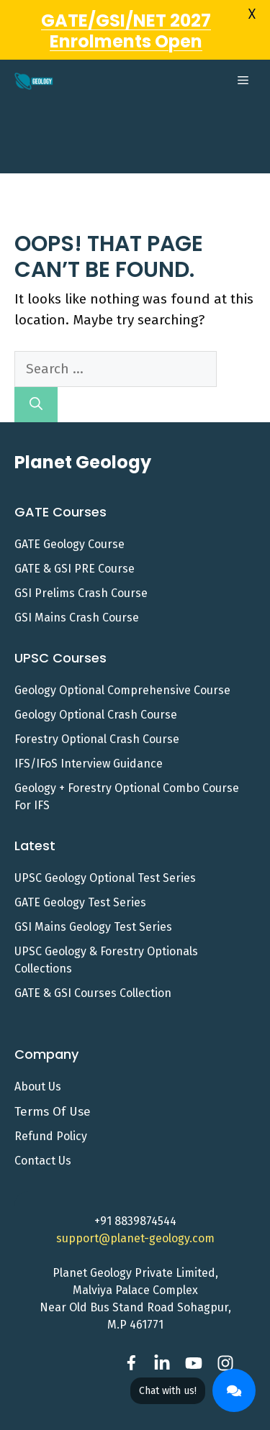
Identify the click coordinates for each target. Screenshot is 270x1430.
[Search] (36, 384)
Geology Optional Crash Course (95, 694)
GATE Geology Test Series (80, 882)
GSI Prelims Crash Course (81, 573)
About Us (37, 1065)
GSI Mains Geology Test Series (93, 907)
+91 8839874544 (135, 1201)
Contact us (42, 1140)
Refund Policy (50, 1116)
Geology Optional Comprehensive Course (122, 670)
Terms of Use (52, 1090)
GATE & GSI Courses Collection (92, 973)
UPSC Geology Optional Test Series (105, 858)
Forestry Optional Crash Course (96, 719)
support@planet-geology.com (135, 1218)
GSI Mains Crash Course (76, 597)
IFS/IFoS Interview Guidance (88, 743)
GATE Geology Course (69, 524)
